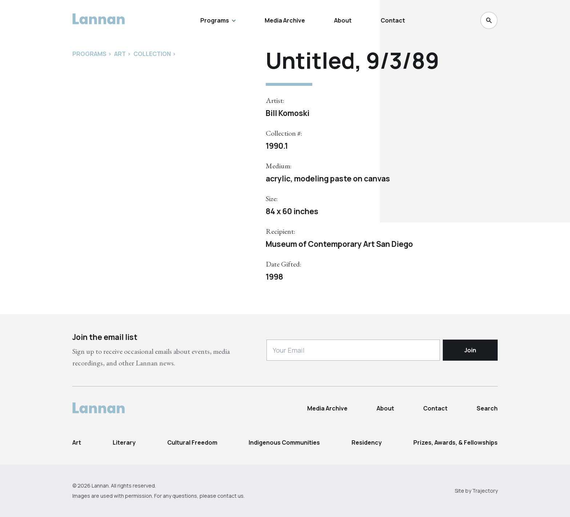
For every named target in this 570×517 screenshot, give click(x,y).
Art (76, 442)
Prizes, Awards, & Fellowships (455, 442)
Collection (152, 54)
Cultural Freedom (192, 442)
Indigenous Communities (284, 442)
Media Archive (285, 20)
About (343, 20)
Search (487, 408)
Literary (124, 442)
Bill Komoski (287, 113)
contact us (230, 495)
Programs (218, 20)
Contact (393, 20)
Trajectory (485, 490)
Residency (367, 442)
